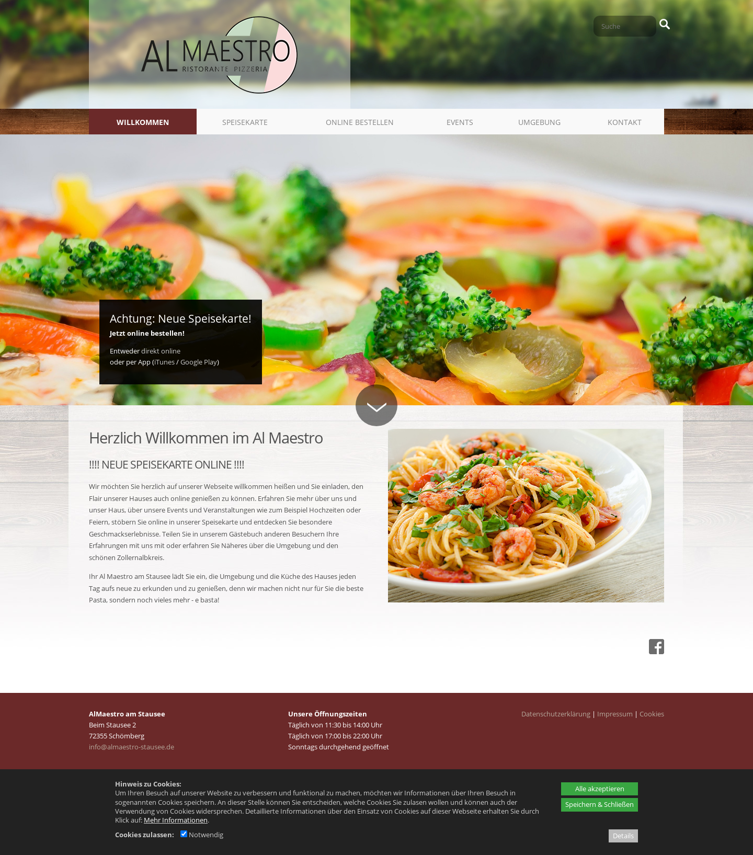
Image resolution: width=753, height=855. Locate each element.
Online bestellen (360, 122)
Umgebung (539, 122)
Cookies (652, 714)
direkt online (160, 351)
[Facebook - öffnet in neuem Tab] (655, 651)
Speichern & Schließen (599, 804)
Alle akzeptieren (599, 788)
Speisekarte (245, 122)
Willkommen (143, 122)
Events (460, 122)
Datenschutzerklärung (555, 714)
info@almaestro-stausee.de (131, 746)
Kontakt (625, 122)
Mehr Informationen (176, 820)
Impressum (615, 714)
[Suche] (625, 26)
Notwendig (201, 834)
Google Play (198, 362)
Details (623, 835)
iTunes (164, 362)
